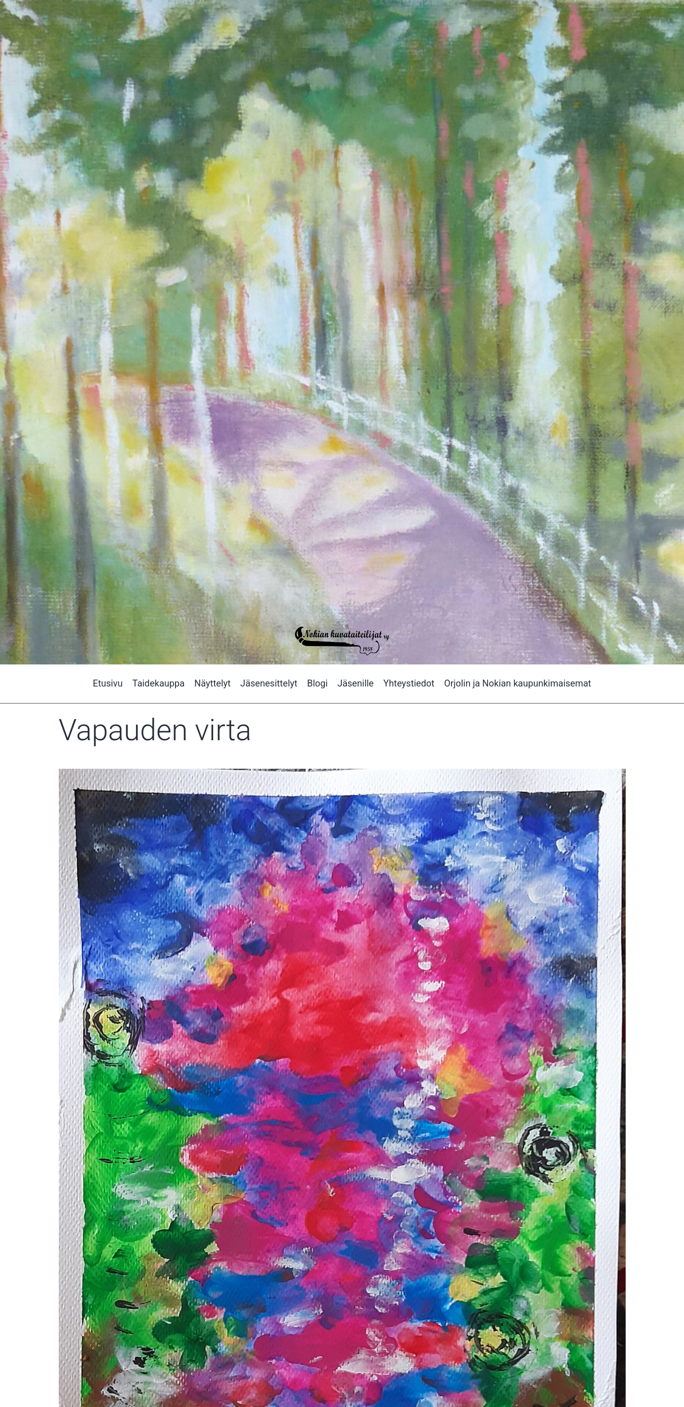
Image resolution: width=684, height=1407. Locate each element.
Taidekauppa (158, 683)
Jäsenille (355, 683)
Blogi (317, 683)
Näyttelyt (212, 683)
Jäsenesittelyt (268, 683)
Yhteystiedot (409, 683)
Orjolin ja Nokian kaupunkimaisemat (517, 683)
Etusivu (108, 683)
